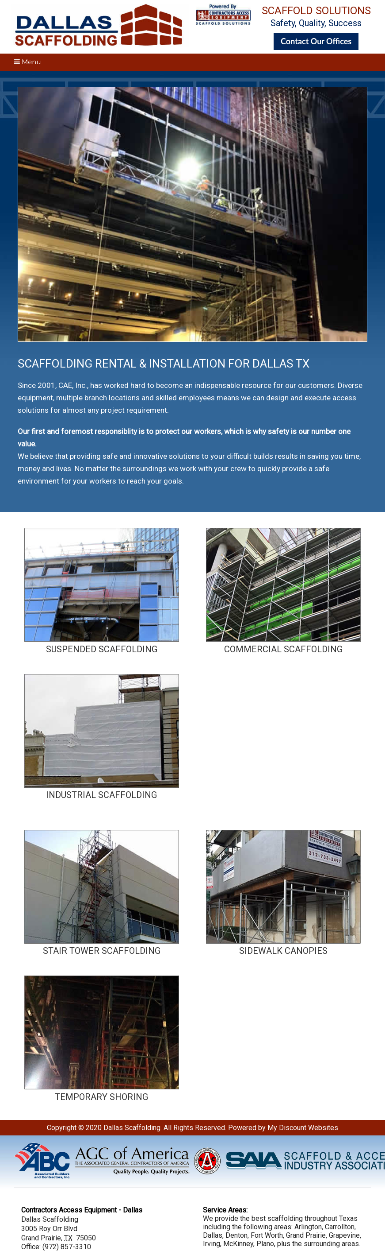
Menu (27, 62)
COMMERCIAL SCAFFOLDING (283, 649)
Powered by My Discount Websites (283, 1127)
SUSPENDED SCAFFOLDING (101, 649)
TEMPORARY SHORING (101, 1097)
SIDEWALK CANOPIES (283, 950)
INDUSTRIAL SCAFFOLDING (101, 795)
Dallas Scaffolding (131, 1127)
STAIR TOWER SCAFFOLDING (101, 950)
